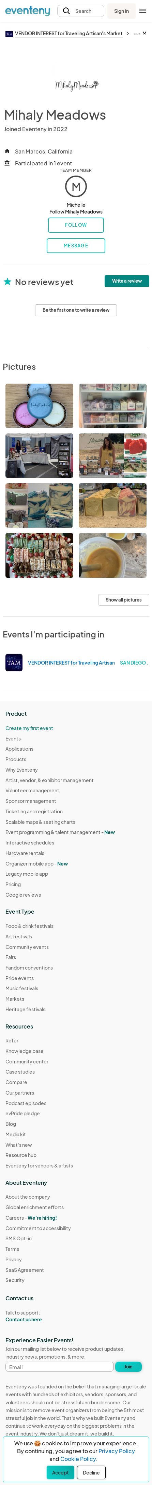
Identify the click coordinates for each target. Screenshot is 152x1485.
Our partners (19, 1093)
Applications (19, 749)
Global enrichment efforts (34, 1207)
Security (15, 1280)
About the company (27, 1197)
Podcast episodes (25, 1103)
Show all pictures (124, 600)
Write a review (127, 281)
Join (128, 1366)
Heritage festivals (25, 1009)
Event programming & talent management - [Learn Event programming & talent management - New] (60, 832)
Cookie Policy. (78, 1458)
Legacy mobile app (26, 874)
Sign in (121, 11)
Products (15, 759)
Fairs (10, 957)
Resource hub (20, 1155)
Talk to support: (38, 1316)
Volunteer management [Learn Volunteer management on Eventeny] (32, 790)
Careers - (31, 1218)
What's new (18, 1145)
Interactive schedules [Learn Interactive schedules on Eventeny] (29, 842)
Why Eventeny (21, 770)
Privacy (13, 1259)
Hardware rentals (24, 853)
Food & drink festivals (29, 926)
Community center (26, 1061)
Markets (14, 999)
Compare (16, 1082)
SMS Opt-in (18, 1238)
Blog (10, 1124)
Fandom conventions (29, 967)
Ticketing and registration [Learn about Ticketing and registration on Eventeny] (34, 811)
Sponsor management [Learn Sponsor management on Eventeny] (30, 801)
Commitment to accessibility (38, 1228)
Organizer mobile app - (36, 863)
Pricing (13, 884)
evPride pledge (22, 1113)
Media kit (15, 1134)
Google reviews (23, 895)
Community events (27, 947)
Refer (11, 1040)
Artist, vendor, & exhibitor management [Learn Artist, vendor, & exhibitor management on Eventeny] (49, 780)
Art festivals (18, 936)
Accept (60, 1472)
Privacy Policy (116, 1451)
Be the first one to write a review (76, 310)
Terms (12, 1249)
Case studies (20, 1072)
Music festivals (21, 988)
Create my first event (29, 728)
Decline (91, 1472)
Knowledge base (24, 1051)
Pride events (19, 978)
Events (13, 738)
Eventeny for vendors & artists (39, 1165)
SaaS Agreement (24, 1270)
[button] (81, 11)
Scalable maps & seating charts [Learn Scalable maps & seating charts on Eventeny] (40, 822)
